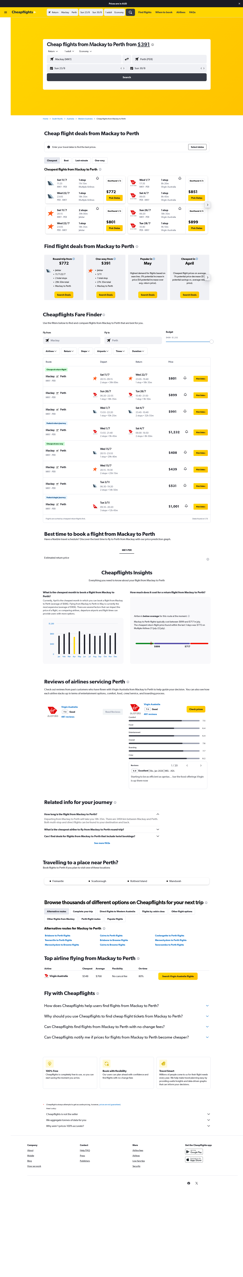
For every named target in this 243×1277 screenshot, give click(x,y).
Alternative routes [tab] (57, 911)
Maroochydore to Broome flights (62, 944)
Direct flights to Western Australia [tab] (118, 911)
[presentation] (153, 44)
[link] (64, 295)
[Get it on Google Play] (194, 1152)
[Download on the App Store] (194, 1160)
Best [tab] (66, 160)
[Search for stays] (5, 29)
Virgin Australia (70, 707)
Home (46, 119)
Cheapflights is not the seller (129, 1114)
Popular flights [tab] (115, 919)
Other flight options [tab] (182, 911)
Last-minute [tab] (82, 160)
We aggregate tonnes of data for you (129, 1120)
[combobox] (53, 51)
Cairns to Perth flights (111, 935)
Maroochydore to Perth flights (171, 940)
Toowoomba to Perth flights (169, 944)
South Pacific (58, 119)
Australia (71, 119)
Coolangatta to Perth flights (169, 935)
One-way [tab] (100, 160)
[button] (239, 3)
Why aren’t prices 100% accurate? (129, 1126)
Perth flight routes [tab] (91, 919)
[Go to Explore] (5, 43)
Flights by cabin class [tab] (154, 911)
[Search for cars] (5, 36)
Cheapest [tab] (53, 160)
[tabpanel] (127, 630)
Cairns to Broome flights (112, 944)
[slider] (212, 342)
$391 (144, 44)
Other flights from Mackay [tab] (61, 919)
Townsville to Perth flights (58, 940)
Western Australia (86, 119)
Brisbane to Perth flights (58, 935)
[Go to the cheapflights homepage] (24, 12)
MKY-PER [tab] (127, 550)
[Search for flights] (5, 22)
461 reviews (68, 716)
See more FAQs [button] (102, 843)
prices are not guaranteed (110, 1104)
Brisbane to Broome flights (114, 940)
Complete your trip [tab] (83, 911)
